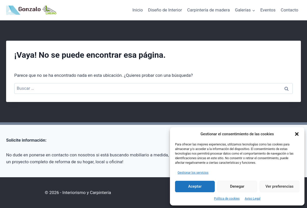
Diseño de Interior (165, 9)
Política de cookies (227, 198)
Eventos (268, 9)
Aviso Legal (252, 198)
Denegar (237, 186)
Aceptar (195, 186)
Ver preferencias (279, 186)
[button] (296, 134)
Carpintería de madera (208, 9)
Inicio (137, 9)
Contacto (289, 9)
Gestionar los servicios (193, 172)
